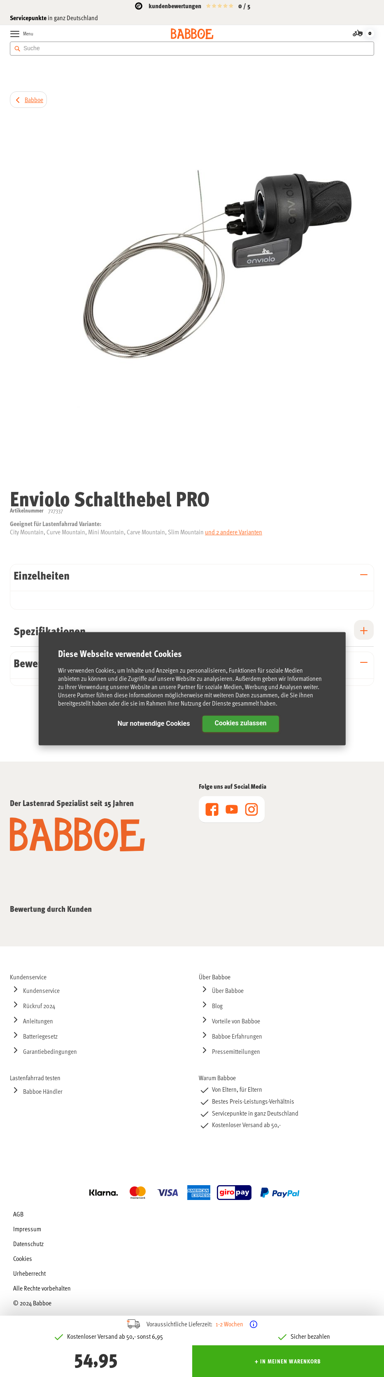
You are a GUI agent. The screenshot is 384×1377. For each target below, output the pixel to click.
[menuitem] (98, 977)
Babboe (34, 99)
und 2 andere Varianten (233, 532)
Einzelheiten (42, 575)
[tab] (192, 577)
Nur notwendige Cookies (153, 723)
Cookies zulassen (240, 723)
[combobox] (192, 49)
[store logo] (192, 33)
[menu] (232, 809)
